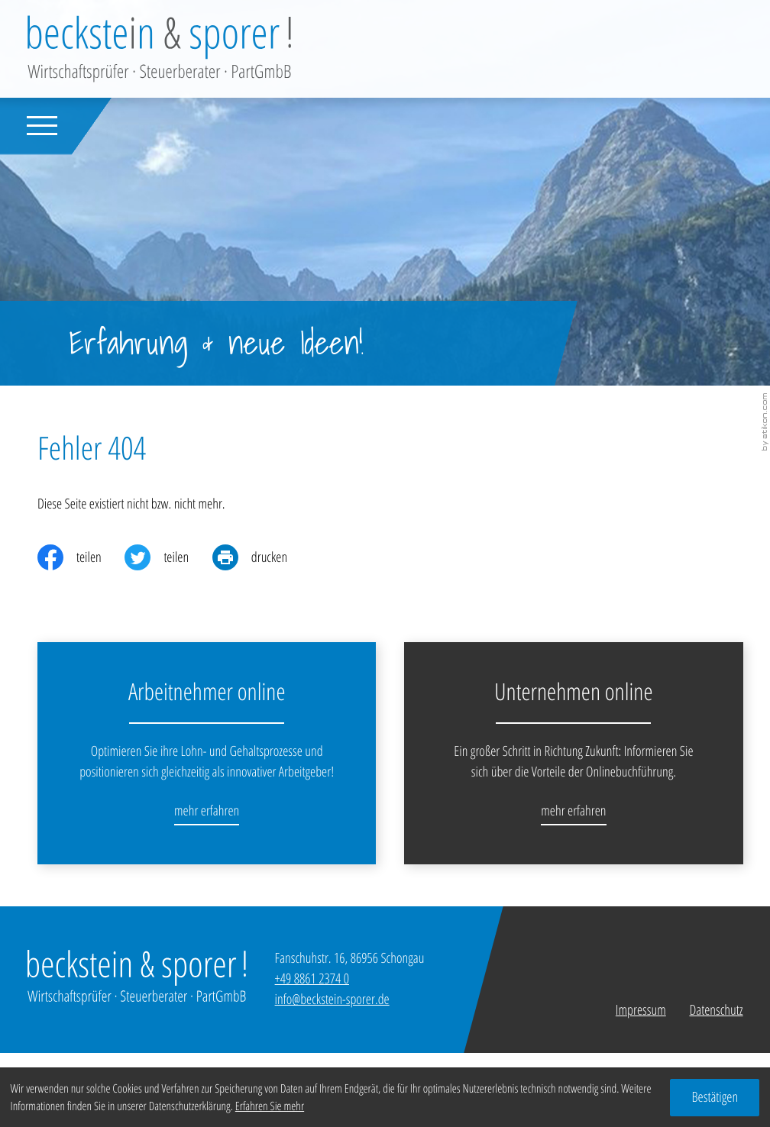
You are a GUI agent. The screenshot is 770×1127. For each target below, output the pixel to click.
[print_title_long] (261, 557)
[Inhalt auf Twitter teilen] (168, 557)
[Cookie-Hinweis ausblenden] (714, 1098)
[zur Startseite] (159, 48)
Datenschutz (715, 1010)
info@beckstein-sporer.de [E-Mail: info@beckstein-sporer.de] (332, 999)
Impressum (641, 1010)
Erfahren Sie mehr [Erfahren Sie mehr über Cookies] (269, 1105)
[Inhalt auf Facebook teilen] (81, 557)
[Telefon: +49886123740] (312, 979)
